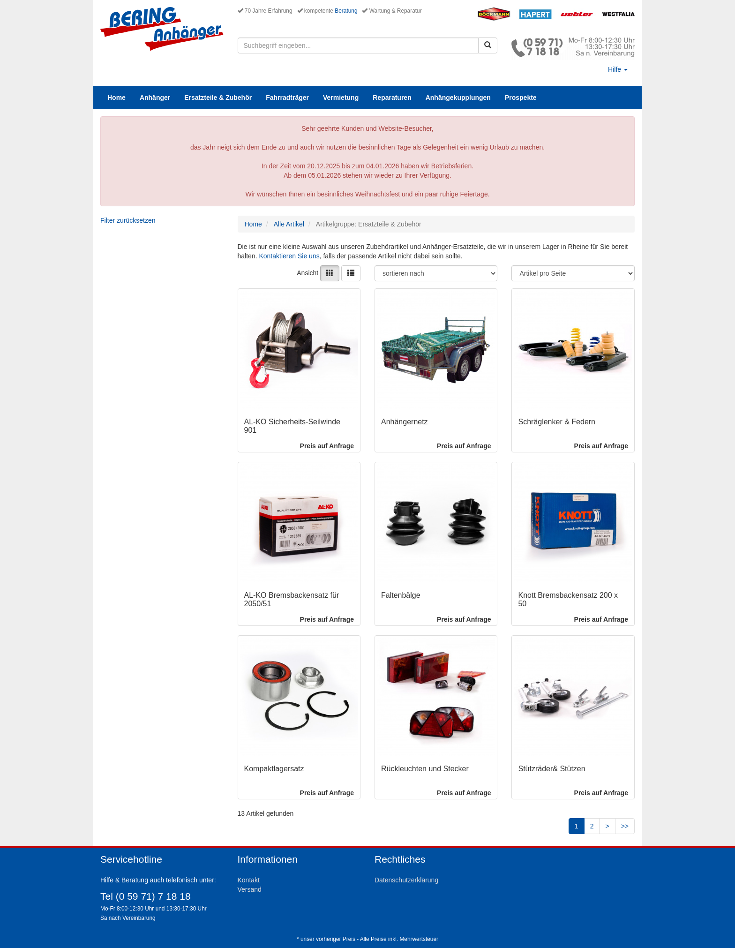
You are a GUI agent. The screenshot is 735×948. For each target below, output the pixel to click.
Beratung (346, 11)
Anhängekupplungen (458, 97)
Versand (250, 889)
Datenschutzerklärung (406, 880)
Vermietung (341, 97)
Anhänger (155, 97)
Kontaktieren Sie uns (289, 256)
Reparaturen (392, 97)
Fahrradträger (287, 97)
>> (625, 826)
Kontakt (249, 880)
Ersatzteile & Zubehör (218, 97)
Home (116, 97)
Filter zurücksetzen (127, 220)
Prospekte (521, 97)
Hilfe (618, 69)
